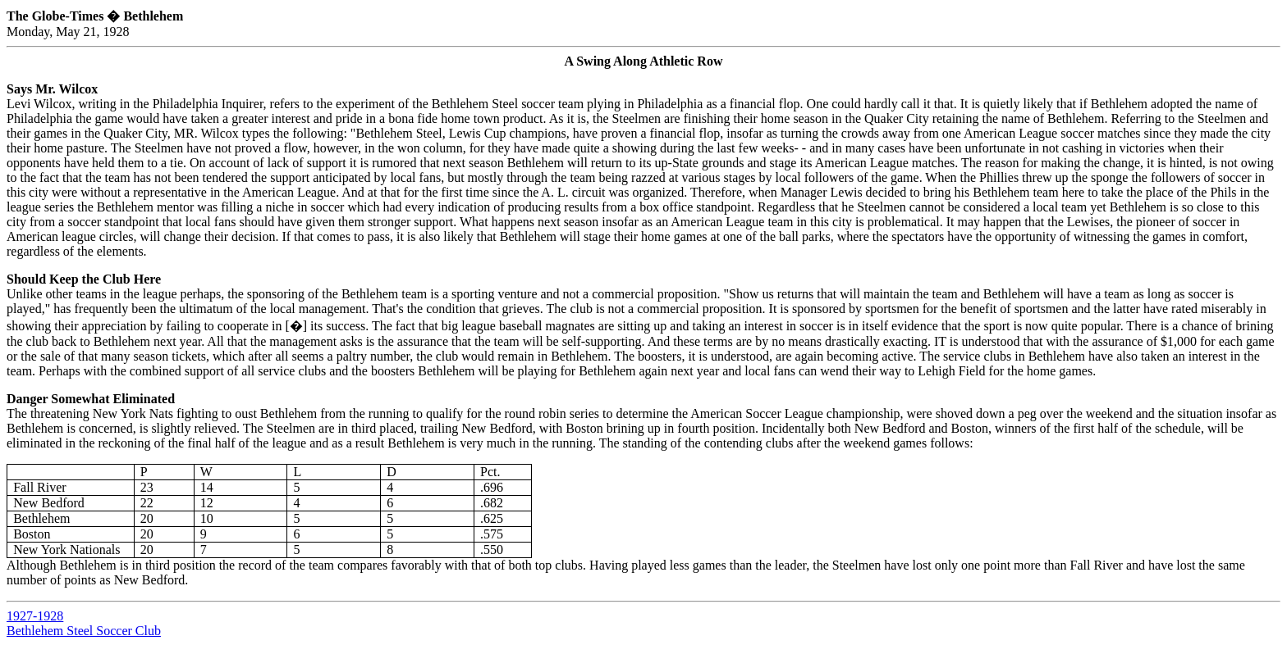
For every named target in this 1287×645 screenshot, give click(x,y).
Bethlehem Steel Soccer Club (84, 631)
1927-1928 (35, 616)
